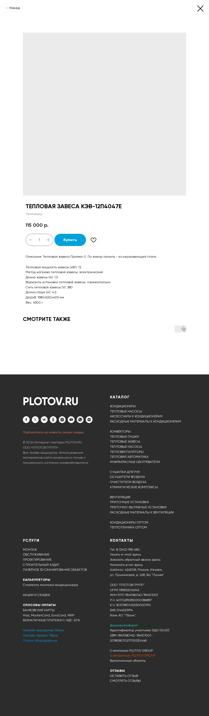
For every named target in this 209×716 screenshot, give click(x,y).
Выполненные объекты (128, 661)
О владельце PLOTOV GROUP (132, 655)
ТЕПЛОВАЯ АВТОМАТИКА (129, 457)
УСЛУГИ (31, 540)
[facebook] (26, 419)
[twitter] (35, 419)
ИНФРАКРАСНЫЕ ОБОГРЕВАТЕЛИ (135, 462)
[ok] (53, 419)
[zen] (89, 419)
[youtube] (71, 419)
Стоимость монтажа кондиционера (50, 585)
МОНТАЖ (30, 549)
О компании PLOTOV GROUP (131, 650)
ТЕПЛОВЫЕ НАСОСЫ (126, 411)
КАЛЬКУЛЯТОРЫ (36, 580)
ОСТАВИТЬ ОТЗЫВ (124, 676)
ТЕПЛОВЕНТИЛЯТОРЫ (127, 452)
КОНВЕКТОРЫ (120, 431)
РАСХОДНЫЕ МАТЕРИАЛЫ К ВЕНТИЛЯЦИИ (142, 512)
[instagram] (62, 419)
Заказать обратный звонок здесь (135, 560)
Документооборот (124, 625)
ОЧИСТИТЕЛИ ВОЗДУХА (128, 482)
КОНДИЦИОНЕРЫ (123, 406)
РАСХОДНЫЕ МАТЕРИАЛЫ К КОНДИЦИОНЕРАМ (145, 421)
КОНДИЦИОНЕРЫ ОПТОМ (129, 522)
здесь (138, 565)
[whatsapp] (80, 419)
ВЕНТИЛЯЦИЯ (120, 497)
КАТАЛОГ (120, 397)
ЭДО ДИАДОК (149, 625)
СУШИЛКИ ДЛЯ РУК (125, 472)
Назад (15, 8)
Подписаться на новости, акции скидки (53, 432)
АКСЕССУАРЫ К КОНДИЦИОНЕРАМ (136, 416)
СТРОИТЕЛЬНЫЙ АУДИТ (41, 565)
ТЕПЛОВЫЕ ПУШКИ (124, 437)
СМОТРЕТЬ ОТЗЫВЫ (125, 681)
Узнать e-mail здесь (125, 554)
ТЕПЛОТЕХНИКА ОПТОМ (128, 527)
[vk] (44, 419)
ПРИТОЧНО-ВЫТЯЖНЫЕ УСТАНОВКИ (138, 507)
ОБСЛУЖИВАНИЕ (36, 554)
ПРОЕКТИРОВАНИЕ (37, 560)
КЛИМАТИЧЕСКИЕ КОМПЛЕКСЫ (134, 487)
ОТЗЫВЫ (117, 671)
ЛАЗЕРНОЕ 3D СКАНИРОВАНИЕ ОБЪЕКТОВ (55, 570)
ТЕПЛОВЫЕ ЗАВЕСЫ (125, 441)
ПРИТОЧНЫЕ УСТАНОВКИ (129, 502)
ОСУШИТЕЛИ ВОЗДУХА (127, 477)
